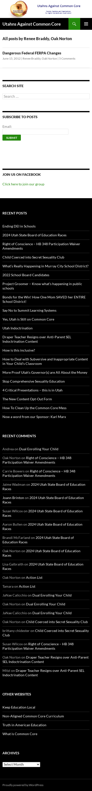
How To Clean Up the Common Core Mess (34, 408)
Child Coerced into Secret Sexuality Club (33, 257)
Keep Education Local (18, 707)
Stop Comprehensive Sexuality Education (33, 381)
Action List (34, 577)
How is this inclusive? (18, 350)
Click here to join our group (23, 184)
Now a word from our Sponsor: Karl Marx (34, 417)
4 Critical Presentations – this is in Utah (32, 390)
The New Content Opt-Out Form (27, 399)
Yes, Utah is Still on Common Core (28, 319)
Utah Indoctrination (17, 328)
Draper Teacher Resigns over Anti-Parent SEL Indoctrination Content (36, 339)
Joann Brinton (13, 498)
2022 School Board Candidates (25, 275)
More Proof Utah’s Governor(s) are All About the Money (44, 372)
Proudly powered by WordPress (22, 785)
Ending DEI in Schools (19, 226)
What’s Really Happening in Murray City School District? (45, 266)
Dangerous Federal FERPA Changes (31, 53)
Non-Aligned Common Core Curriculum (33, 716)
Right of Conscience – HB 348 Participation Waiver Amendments (36, 460)
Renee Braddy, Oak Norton (40, 58)
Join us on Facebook (21, 174)
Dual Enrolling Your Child (38, 449)
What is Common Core (19, 734)
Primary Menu (86, 24)
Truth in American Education (24, 725)
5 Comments (67, 58)
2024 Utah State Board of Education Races (34, 235)
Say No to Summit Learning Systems (29, 310)
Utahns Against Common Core (31, 24)
